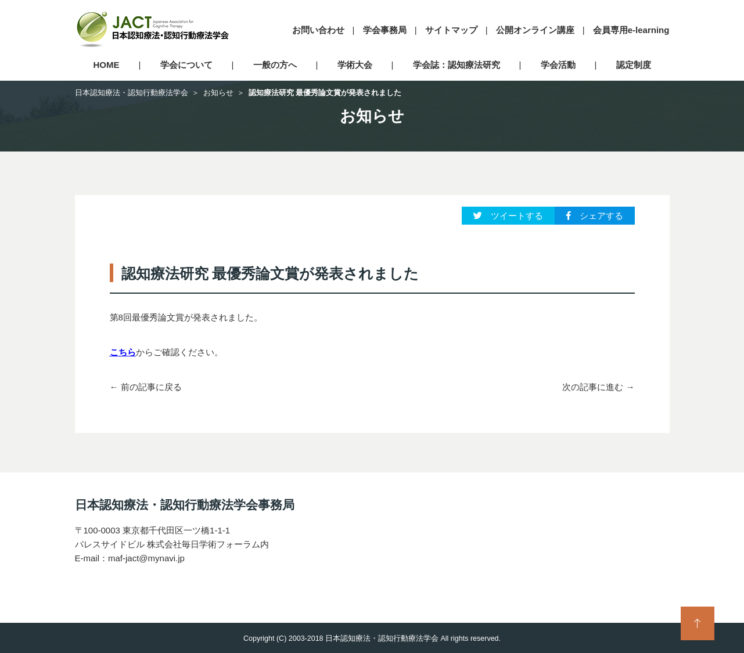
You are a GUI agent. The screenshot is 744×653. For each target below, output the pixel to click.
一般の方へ (275, 65)
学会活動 (558, 65)
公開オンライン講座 (535, 30)
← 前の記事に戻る (146, 387)
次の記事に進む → (598, 387)
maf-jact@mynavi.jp (146, 558)
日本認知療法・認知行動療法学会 (131, 92)
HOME (107, 65)
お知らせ (218, 92)
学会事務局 (385, 30)
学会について (186, 65)
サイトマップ (451, 30)
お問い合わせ (318, 30)
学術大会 (354, 65)
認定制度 (633, 65)
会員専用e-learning (631, 30)
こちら (123, 352)
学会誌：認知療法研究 (456, 65)
